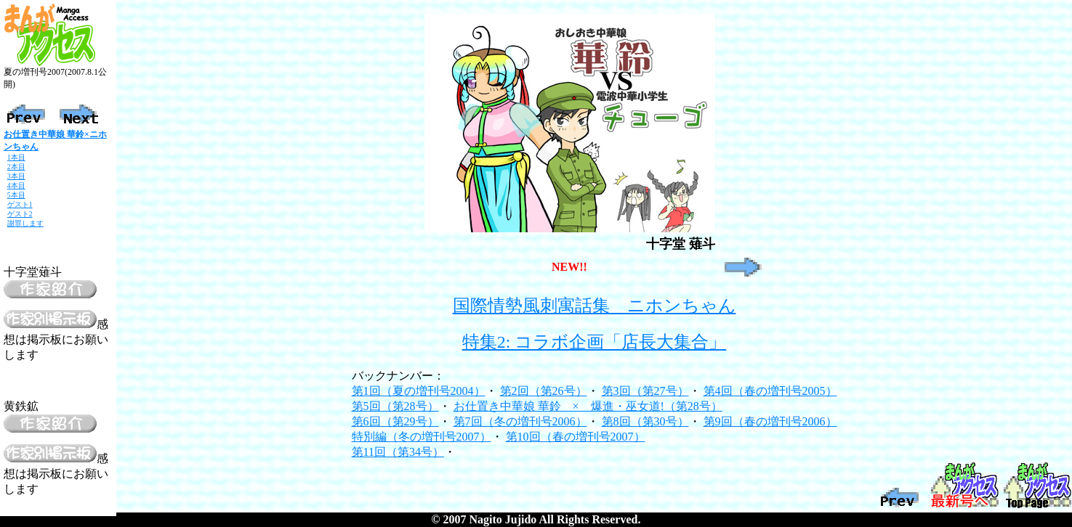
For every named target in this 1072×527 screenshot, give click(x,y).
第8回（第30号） (645, 421)
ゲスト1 (20, 204)
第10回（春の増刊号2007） (575, 436)
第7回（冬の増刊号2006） (520, 421)
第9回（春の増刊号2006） (770, 421)
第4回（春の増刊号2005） (770, 391)
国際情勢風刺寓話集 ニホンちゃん (594, 305)
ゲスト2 (20, 214)
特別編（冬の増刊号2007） (421, 436)
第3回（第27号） (645, 391)
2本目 (16, 167)
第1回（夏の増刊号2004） (418, 391)
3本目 (16, 176)
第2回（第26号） (543, 391)
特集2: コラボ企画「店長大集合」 (594, 341)
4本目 (16, 185)
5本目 (16, 195)
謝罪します (25, 223)
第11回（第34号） (398, 452)
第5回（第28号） (395, 406)
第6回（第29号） (395, 421)
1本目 (16, 157)
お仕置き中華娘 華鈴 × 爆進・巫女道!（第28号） (588, 406)
